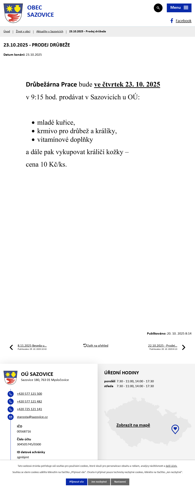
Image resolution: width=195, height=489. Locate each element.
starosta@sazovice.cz (32, 417)
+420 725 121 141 (29, 409)
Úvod (6, 31)
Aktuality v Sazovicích (49, 31)
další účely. (171, 466)
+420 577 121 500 (29, 394)
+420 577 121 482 (29, 402)
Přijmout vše (76, 481)
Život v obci (23, 31)
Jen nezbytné (99, 481)
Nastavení (120, 481)
